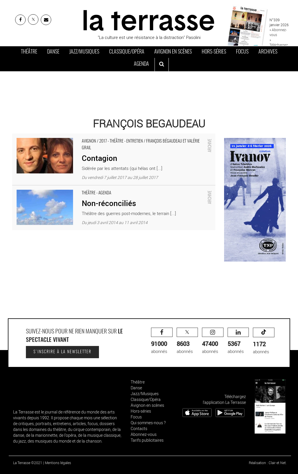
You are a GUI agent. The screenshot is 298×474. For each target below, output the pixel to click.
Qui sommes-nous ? (148, 422)
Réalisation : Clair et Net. (268, 462)
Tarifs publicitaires (147, 440)
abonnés (162, 341)
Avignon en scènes (173, 52)
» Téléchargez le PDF (278, 45)
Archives (267, 52)
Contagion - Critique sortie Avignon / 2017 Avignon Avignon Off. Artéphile (80, 136)
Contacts (139, 428)
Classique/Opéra (126, 52)
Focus (242, 52)
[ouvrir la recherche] (161, 64)
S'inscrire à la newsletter (62, 352)
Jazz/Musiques (84, 52)
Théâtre (29, 52)
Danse (53, 52)
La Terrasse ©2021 (27, 462)
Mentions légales (58, 462)
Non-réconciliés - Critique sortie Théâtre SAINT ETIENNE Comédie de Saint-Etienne (91, 188)
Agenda (141, 64)
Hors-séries (214, 52)
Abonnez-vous (144, 434)
